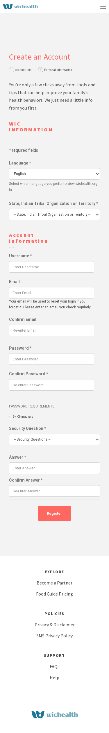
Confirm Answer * (26, 480)
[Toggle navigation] (103, 6)
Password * (20, 348)
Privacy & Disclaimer (55, 624)
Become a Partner (54, 583)
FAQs (55, 666)
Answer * (17, 457)
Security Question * (27, 428)
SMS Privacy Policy (54, 636)
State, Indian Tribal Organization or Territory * (53, 203)
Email (14, 281)
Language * (20, 163)
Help (54, 677)
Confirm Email (22, 319)
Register (54, 513)
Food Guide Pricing (54, 594)
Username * (20, 255)
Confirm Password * (28, 373)
